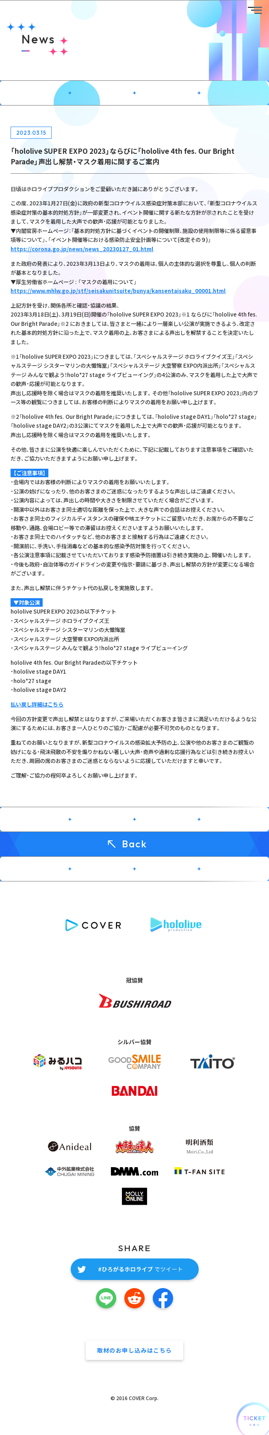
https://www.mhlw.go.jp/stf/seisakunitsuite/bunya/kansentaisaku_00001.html (118, 291)
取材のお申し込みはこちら (134, 1350)
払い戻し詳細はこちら (37, 704)
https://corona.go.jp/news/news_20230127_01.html (82, 249)
